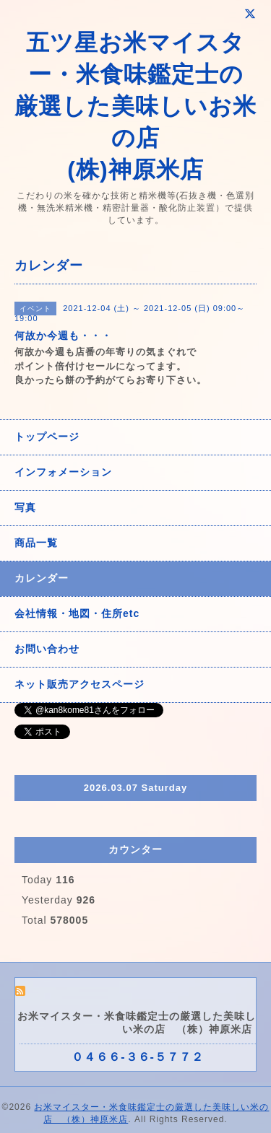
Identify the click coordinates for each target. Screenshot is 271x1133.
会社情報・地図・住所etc (76, 613)
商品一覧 (36, 542)
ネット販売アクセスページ (79, 684)
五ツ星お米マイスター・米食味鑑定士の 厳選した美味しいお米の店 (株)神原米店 (135, 106)
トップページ (46, 436)
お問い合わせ (46, 649)
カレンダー (41, 578)
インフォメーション (63, 472)
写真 (25, 507)
